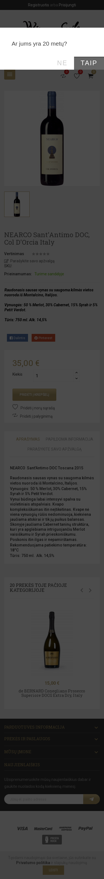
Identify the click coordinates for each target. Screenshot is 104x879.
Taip (89, 63)
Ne (62, 63)
